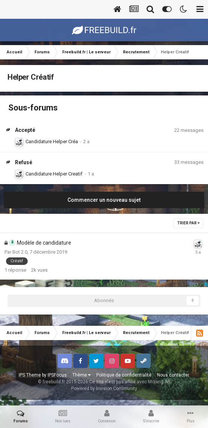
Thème (81, 375)
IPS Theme (30, 375)
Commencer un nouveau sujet (104, 200)
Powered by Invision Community (104, 388)
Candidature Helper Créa (51, 141)
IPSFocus (57, 375)
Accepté (25, 130)
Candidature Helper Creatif (53, 174)
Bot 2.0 (19, 252)
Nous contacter (173, 375)
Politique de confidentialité (123, 375)
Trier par (188, 223)
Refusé (23, 162)
